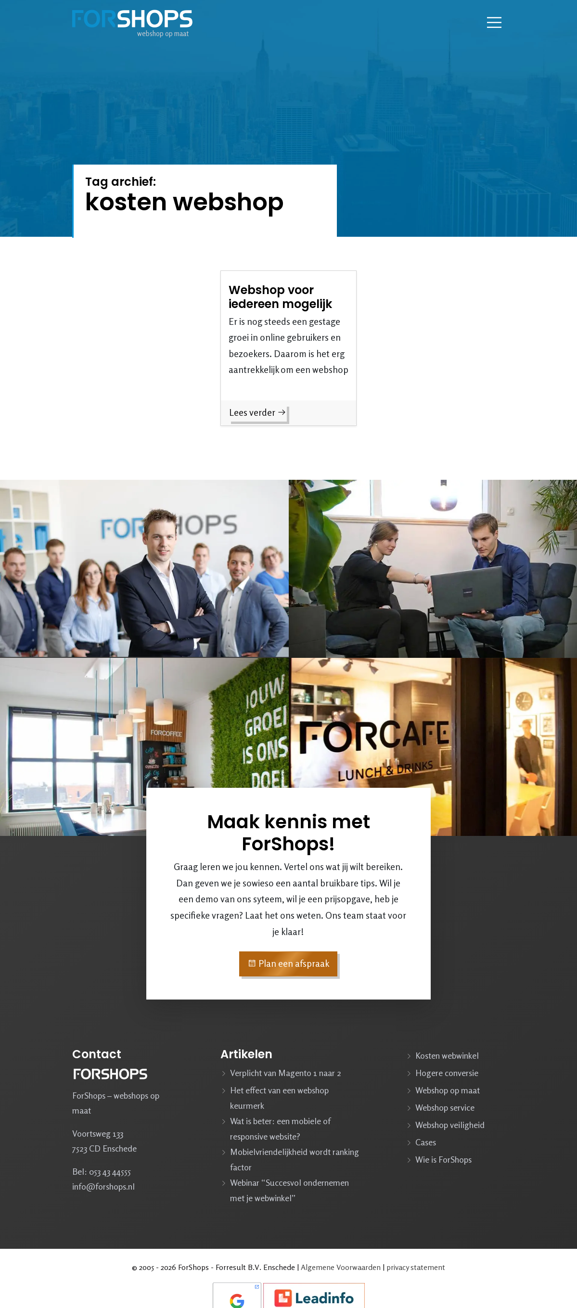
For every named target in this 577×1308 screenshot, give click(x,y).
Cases (425, 1142)
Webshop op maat (447, 1090)
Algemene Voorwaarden (341, 1267)
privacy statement (415, 1267)
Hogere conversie (446, 1072)
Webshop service (444, 1107)
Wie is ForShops (443, 1159)
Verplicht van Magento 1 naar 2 (285, 1072)
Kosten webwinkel (447, 1055)
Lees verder (257, 412)
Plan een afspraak (288, 963)
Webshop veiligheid (450, 1124)
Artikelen (246, 1054)
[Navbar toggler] (494, 23)
